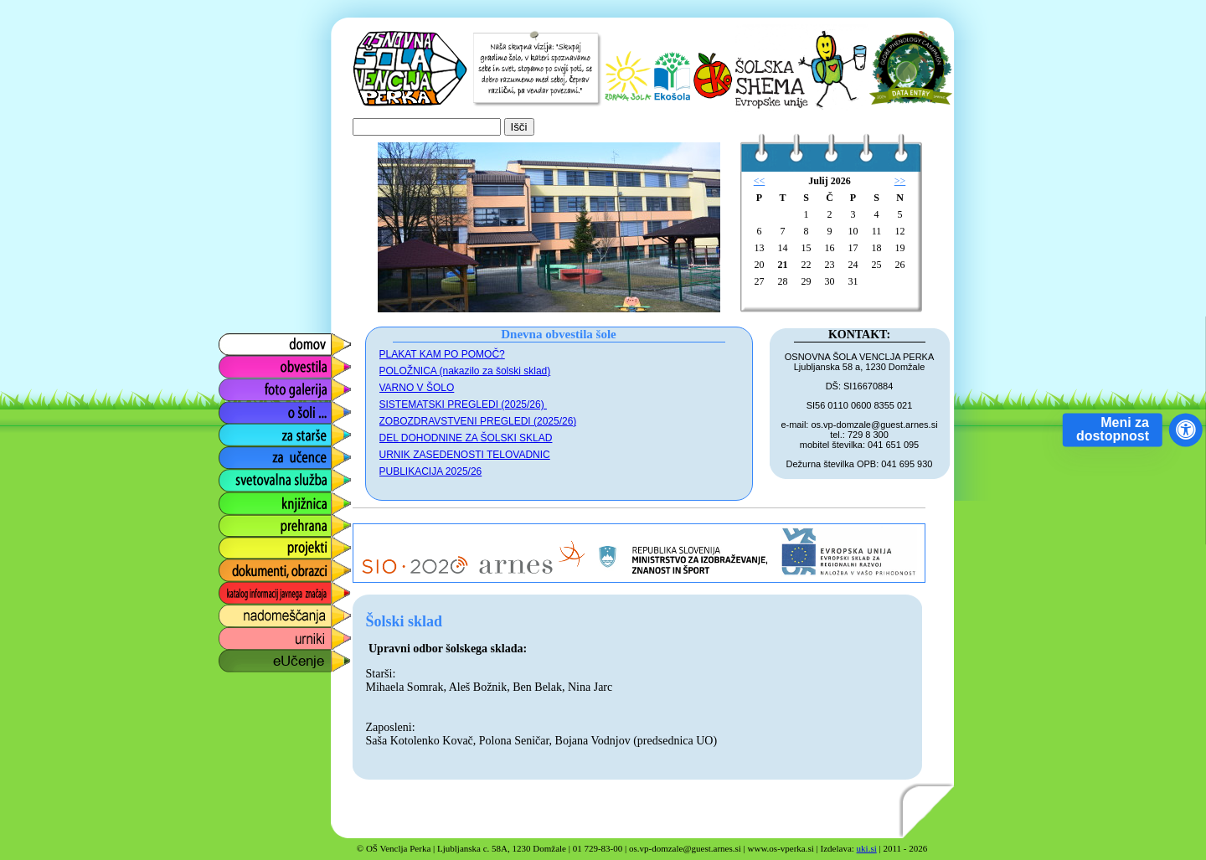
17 (853, 248)
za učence (246, 453)
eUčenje (240, 657)
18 (877, 248)
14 (783, 248)
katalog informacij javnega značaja (268, 593)
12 (900, 231)
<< (759, 181)
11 (877, 231)
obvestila (242, 363)
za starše (243, 431)
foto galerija (251, 386)
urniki (232, 634)
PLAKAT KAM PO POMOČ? (442, 354)
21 (783, 264)
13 (760, 248)
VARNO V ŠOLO (417, 388)
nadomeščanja (259, 612)
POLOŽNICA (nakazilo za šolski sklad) (465, 371)
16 (830, 248)
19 (900, 248)
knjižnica (241, 499)
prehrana (243, 521)
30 (830, 281)
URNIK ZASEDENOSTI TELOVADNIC (464, 455)
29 (806, 281)
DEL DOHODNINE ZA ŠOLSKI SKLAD (466, 438)
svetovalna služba (269, 476)
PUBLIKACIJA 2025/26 (430, 471)
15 (806, 248)
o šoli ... (239, 408)
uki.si (867, 848)
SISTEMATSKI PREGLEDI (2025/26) (463, 404)
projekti (238, 544)
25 (877, 264)
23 (830, 264)
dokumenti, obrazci (272, 566)
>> (900, 181)
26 (900, 264)
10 (853, 231)
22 (806, 264)
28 (783, 281)
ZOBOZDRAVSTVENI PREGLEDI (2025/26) (478, 421)
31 (853, 281)
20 (760, 264)
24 (853, 264)
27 (760, 281)
